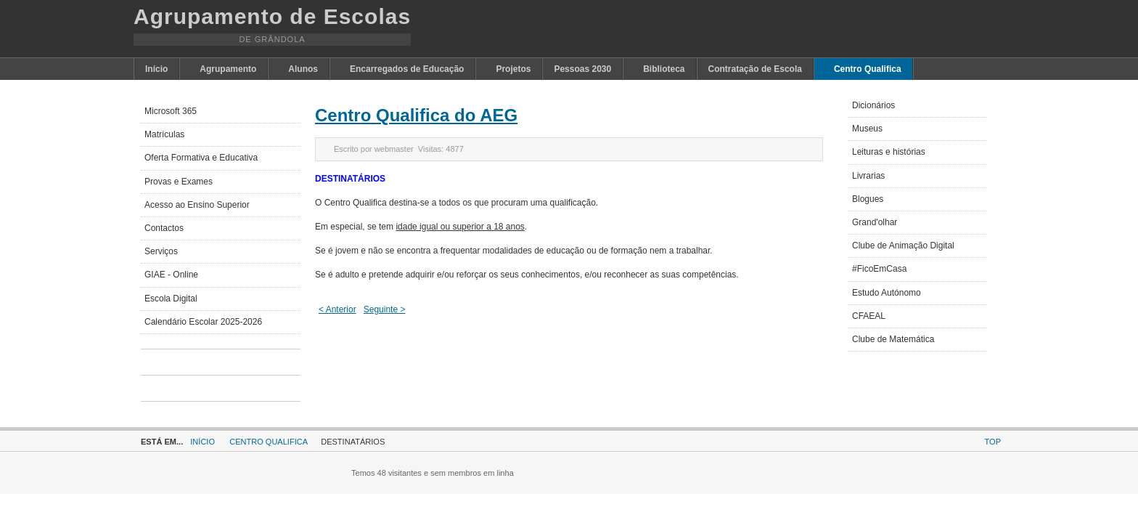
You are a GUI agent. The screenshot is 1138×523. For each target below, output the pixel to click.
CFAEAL (868, 316)
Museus (867, 128)
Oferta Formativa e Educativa (201, 158)
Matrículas (164, 134)
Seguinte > (385, 309)
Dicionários (873, 105)
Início (202, 441)
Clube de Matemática (893, 339)
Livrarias (868, 176)
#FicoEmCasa (879, 269)
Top (993, 441)
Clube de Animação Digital (903, 245)
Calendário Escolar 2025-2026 (203, 322)
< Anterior (337, 309)
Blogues (867, 199)
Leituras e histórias (888, 152)
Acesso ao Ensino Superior (197, 205)
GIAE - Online (171, 274)
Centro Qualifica (268, 441)
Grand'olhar (874, 222)
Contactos (164, 228)
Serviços (161, 251)
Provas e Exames (178, 182)
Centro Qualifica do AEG (416, 115)
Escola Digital (170, 298)
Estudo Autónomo (886, 293)
